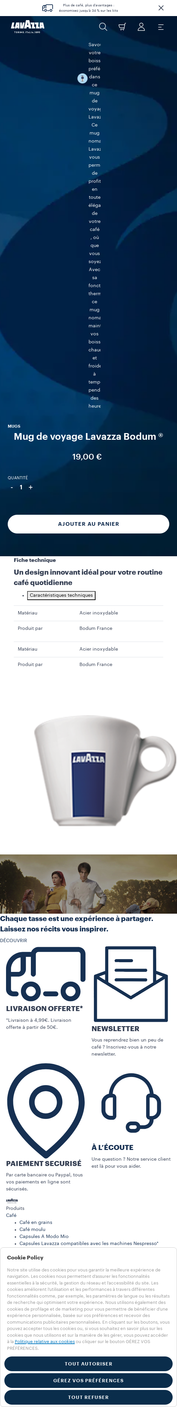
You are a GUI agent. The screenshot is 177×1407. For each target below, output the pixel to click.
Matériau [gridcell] (27, 348)
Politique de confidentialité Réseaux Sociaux (56, 1158)
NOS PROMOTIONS (28, 1052)
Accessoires (19, 1012)
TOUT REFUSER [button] (88, 1397)
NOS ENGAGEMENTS (29, 1073)
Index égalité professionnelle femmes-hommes (59, 1130)
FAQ (10, 1094)
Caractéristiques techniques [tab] (61, 330)
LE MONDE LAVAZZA (29, 1066)
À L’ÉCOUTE (112, 882)
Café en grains (35, 957)
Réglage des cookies (39, 1238)
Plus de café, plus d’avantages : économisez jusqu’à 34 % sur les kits (88, 8)
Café (11, 950)
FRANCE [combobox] (15, 1180)
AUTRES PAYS (21, 1194)
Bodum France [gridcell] (95, 363)
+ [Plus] (30, 190)
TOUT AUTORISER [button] (89, 1363)
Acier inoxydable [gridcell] (98, 348)
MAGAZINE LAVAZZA (29, 1059)
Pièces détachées (25, 1019)
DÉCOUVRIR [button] (13, 675)
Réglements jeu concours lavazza (54, 1210)
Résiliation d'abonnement (35, 1151)
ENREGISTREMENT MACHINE (37, 1080)
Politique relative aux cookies (45, 1341)
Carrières (16, 1108)
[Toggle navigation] (160, 26)
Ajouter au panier (88, 227)
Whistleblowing (34, 1245)
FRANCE (15, 1187)
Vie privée (27, 1217)
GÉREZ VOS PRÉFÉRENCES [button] (88, 1380)
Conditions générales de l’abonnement (50, 1144)
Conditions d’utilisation (32, 1123)
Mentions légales (35, 1231)
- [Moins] (11, 190)
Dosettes (29, 992)
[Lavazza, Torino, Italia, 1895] (28, 26)
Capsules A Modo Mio (44, 971)
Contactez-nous (24, 1101)
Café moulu (32, 964)
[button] (161, 8)
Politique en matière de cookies (51, 1224)
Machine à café (23, 1005)
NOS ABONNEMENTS (29, 1045)
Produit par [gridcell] (30, 363)
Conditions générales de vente (41, 1137)
